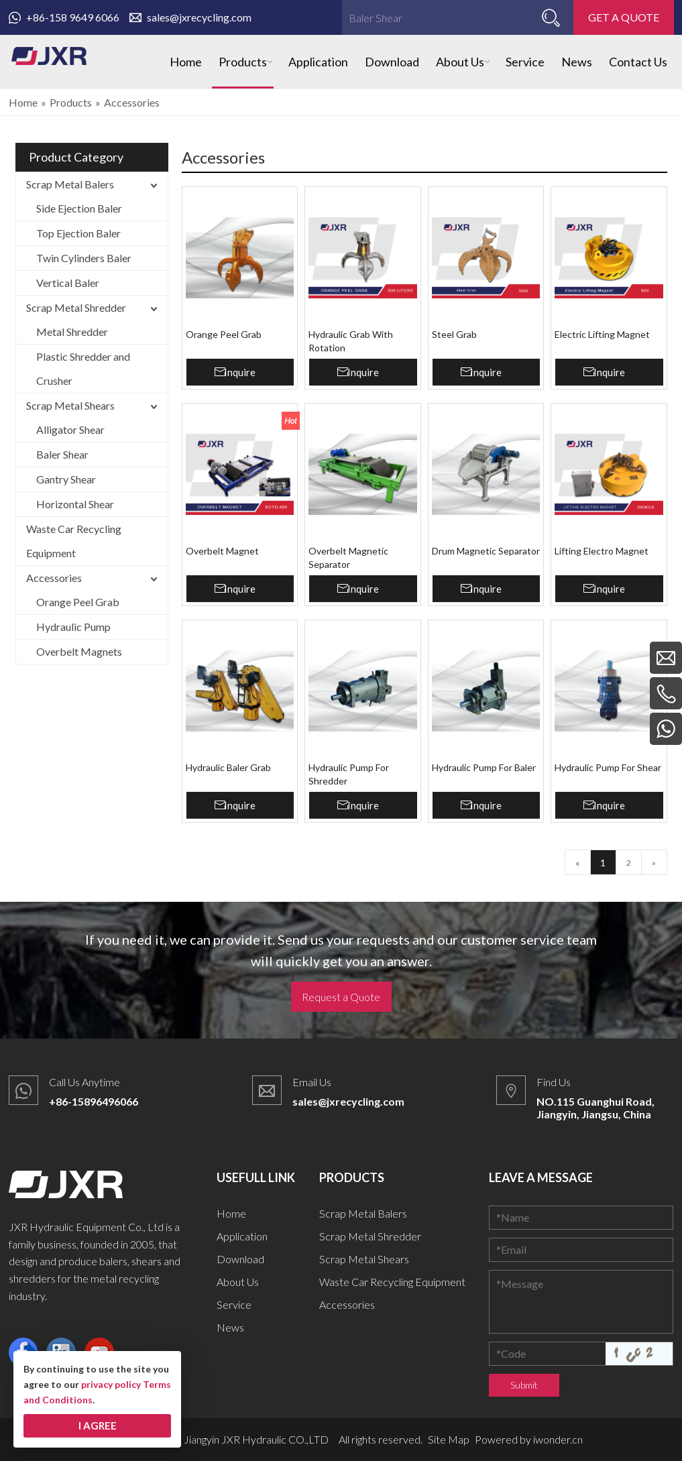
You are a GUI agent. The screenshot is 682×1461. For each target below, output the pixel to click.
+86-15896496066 (93, 1101)
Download (240, 1258)
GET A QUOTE (623, 17)
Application (242, 1236)
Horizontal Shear (75, 504)
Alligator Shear (70, 429)
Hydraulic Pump (73, 626)
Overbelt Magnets (79, 651)
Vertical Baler (67, 282)
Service (234, 1304)
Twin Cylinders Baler (83, 257)
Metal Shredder (72, 331)
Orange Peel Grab (77, 601)
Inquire (239, 372)
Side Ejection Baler (79, 208)
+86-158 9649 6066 (64, 17)
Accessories (54, 577)
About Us (238, 1281)
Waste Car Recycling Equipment (73, 540)
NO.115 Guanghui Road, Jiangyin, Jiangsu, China (595, 1107)
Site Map (448, 1439)
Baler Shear (62, 454)
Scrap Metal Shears (70, 405)
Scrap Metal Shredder (76, 307)
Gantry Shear (66, 479)
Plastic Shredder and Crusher (83, 368)
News (230, 1327)
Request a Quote (341, 996)
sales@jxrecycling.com (190, 17)
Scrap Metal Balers (70, 184)
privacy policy (111, 1384)
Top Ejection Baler (78, 233)
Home (231, 1213)
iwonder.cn (558, 1439)
